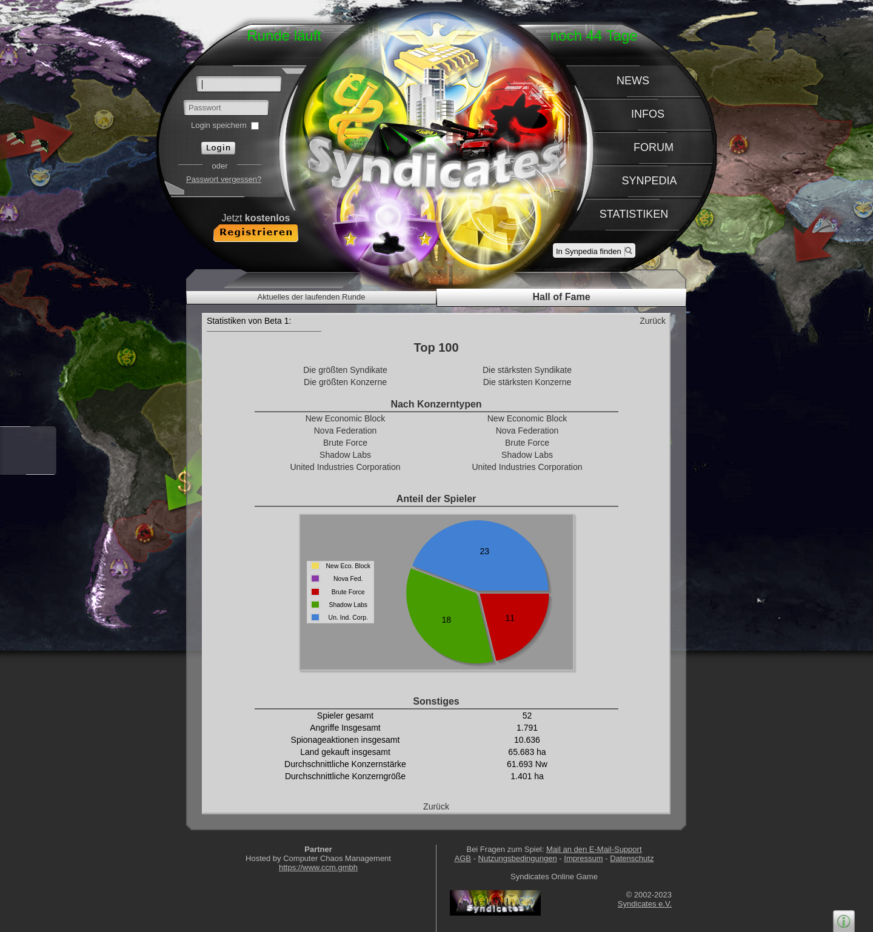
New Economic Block (346, 418)
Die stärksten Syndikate (527, 370)
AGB (463, 858)
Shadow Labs (345, 455)
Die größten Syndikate (345, 370)
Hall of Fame (561, 297)
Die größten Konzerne (345, 382)
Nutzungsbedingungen (517, 858)
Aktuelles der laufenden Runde (312, 296)
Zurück (653, 321)
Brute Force (345, 443)
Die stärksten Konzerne (527, 382)
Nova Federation (345, 430)
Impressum (583, 858)
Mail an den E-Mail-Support (594, 849)
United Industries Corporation (345, 467)
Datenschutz (632, 858)
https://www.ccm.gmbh (318, 867)
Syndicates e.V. (645, 903)
